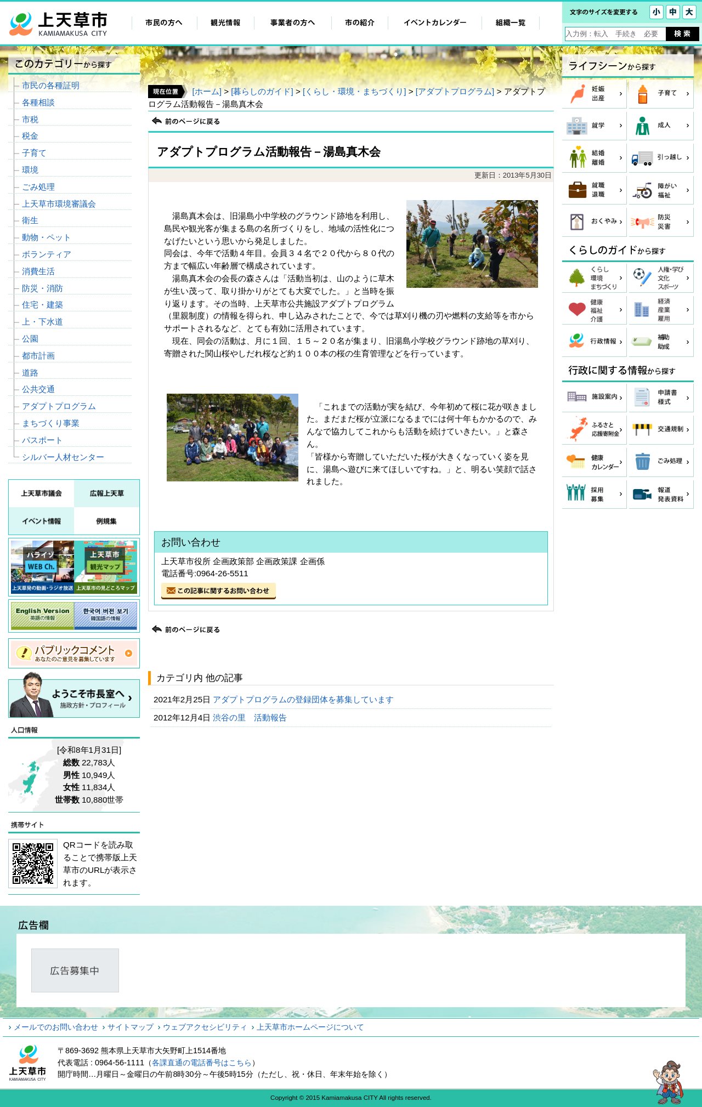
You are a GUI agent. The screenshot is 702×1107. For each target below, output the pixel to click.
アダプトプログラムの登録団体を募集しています (304, 699)
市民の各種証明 (51, 85)
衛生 (30, 220)
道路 (30, 372)
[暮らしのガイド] (262, 91)
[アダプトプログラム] (455, 91)
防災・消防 (42, 288)
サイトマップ (130, 1027)
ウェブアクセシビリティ (205, 1027)
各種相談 (38, 102)
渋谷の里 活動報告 (251, 717)
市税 (30, 119)
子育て (34, 152)
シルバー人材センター (63, 457)
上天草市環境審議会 (59, 203)
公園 (30, 338)
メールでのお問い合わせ (56, 1027)
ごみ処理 (38, 186)
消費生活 (38, 271)
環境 (30, 169)
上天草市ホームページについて (310, 1027)
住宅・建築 (42, 304)
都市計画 (38, 355)
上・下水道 (42, 321)
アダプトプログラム (59, 406)
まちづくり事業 (51, 423)
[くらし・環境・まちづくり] (354, 91)
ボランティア (46, 254)
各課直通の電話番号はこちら (202, 1062)
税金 (30, 135)
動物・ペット (46, 237)
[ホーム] (206, 91)
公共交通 (38, 389)
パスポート (42, 440)
